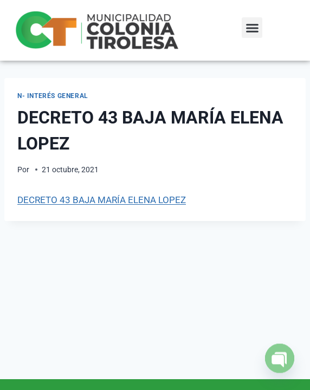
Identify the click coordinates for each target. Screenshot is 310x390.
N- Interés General (52, 96)
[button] (252, 27)
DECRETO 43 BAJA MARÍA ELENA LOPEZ (101, 199)
